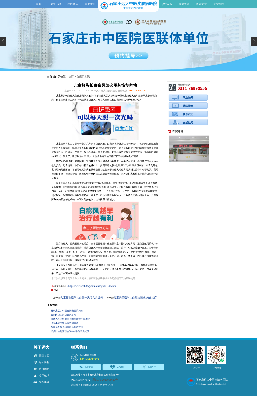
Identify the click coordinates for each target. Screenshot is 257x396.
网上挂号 (188, 97)
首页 (38, 4)
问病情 (86, 367)
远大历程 (55, 4)
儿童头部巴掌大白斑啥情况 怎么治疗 (135, 297)
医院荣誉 (201, 4)
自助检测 (90, 4)
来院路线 (218, 4)
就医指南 (188, 106)
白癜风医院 (90, 156)
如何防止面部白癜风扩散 (63, 315)
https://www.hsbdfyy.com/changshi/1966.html (92, 286)
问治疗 (117, 367)
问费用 (149, 367)
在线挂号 (188, 122)
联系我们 (188, 114)
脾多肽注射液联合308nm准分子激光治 (70, 331)
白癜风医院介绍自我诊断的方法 (67, 327)
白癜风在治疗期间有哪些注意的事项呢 (70, 319)
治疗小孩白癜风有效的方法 (64, 323)
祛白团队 (73, 4)
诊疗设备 (167, 4)
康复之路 (184, 4)
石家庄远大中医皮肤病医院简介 (67, 310)
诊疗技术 (41, 375)
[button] (3, 41)
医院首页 (41, 356)
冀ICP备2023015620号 (105, 379)
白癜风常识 (83, 76)
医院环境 (177, 131)
